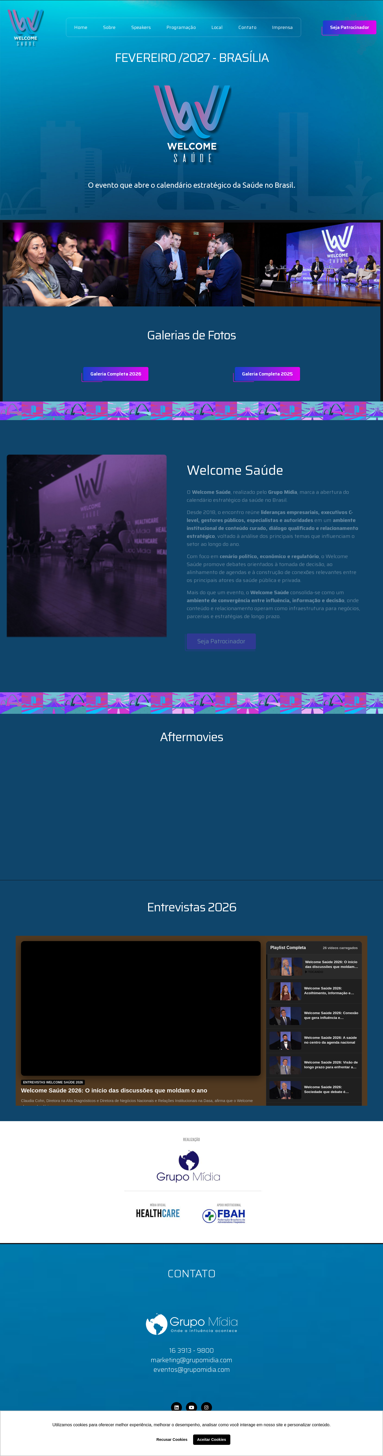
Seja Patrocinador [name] (349, 27)
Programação (181, 27)
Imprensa (282, 27)
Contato (247, 27)
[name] (25, 27)
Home (80, 27)
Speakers (141, 27)
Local (217, 27)
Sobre (109, 27)
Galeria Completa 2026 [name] (115, 374)
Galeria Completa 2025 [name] (267, 374)
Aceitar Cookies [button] (211, 1439)
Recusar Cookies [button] (172, 1439)
